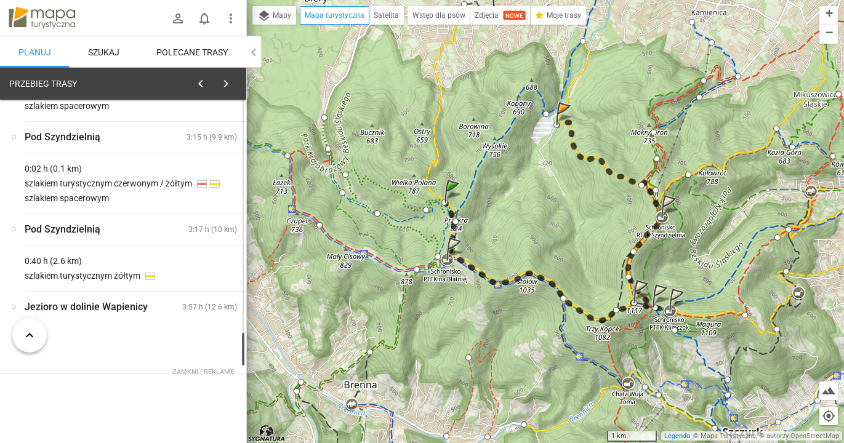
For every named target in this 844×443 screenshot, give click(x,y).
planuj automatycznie (197, 170)
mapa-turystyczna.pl (42, 18)
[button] (453, 203)
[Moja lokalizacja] (828, 416)
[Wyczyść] (232, 80)
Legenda (677, 436)
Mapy (274, 16)
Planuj (34, 52)
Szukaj (103, 52)
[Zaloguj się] (178, 18)
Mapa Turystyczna (728, 436)
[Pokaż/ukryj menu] (231, 18)
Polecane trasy (192, 52)
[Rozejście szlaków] (74, 272)
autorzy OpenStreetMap (802, 436)
